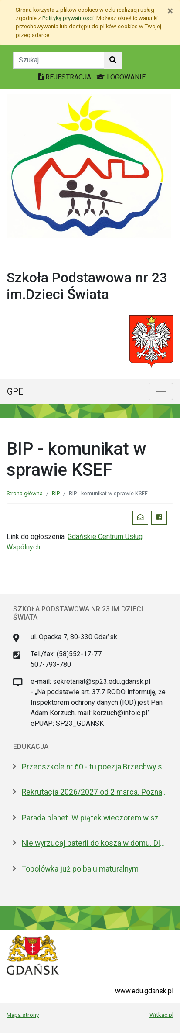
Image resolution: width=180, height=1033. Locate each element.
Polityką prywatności (68, 18)
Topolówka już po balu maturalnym (80, 869)
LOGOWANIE (121, 77)
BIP (56, 493)
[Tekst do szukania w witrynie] (58, 60)
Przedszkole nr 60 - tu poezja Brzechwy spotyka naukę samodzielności (94, 766)
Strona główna (25, 493)
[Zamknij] (170, 11)
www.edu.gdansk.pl (144, 991)
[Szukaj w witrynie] (113, 60)
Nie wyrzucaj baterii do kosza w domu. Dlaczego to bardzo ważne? (94, 843)
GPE (15, 391)
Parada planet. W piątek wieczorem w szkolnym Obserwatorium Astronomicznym (94, 817)
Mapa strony (23, 1014)
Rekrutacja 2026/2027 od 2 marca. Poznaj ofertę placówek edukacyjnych (94, 792)
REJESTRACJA (65, 77)
